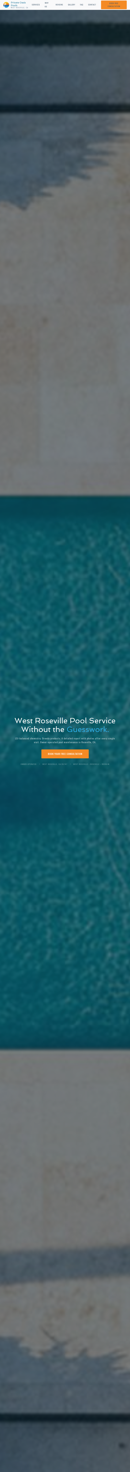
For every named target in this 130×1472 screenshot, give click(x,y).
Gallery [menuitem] (71, 4)
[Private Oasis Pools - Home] (17, 5)
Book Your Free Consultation (65, 754)
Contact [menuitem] (92, 4)
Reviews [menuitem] (59, 4)
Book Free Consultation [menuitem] (114, 5)
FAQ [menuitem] (81, 4)
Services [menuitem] (36, 4)
